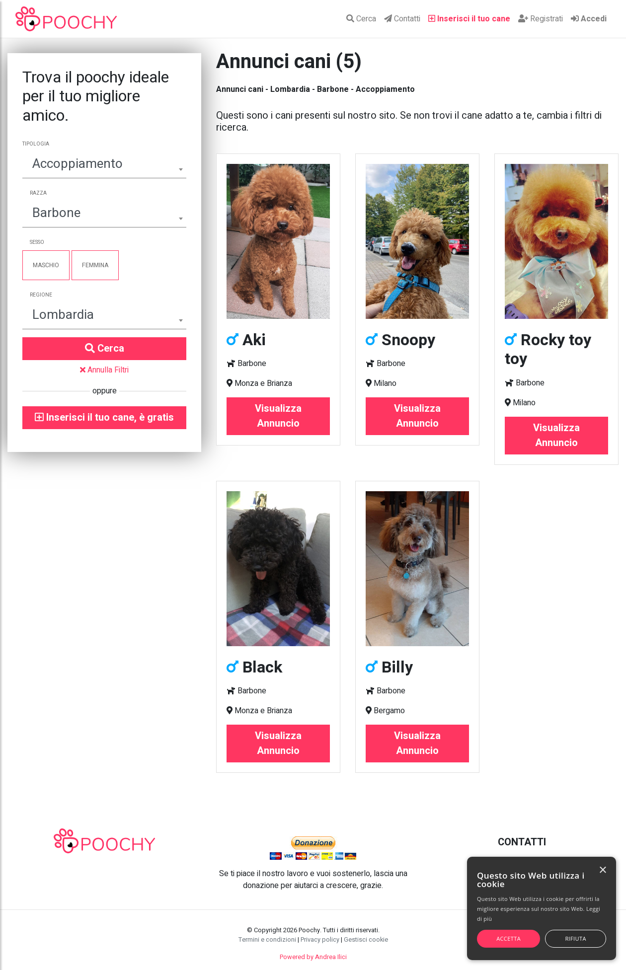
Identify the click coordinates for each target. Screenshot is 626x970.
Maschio (46, 265)
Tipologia (35, 144)
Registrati (540, 19)
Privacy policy (320, 939)
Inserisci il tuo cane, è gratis (104, 417)
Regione (41, 295)
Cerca (361, 19)
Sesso (37, 242)
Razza (38, 193)
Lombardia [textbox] (63, 315)
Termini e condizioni (267, 939)
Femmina (95, 265)
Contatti (402, 19)
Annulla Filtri (104, 370)
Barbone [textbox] (56, 213)
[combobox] (104, 165)
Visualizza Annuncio (278, 416)
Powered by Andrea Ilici (313, 957)
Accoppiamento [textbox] (77, 164)
